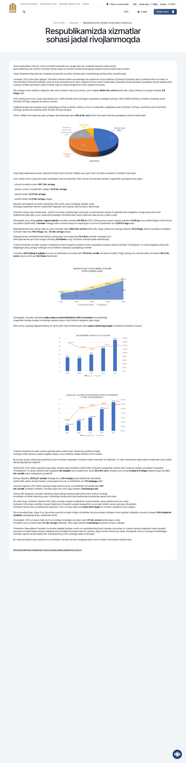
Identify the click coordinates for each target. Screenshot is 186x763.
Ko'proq (86, 4)
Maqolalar (73, 22)
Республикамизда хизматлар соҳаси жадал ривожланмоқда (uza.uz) (47, 550)
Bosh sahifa (59, 22)
